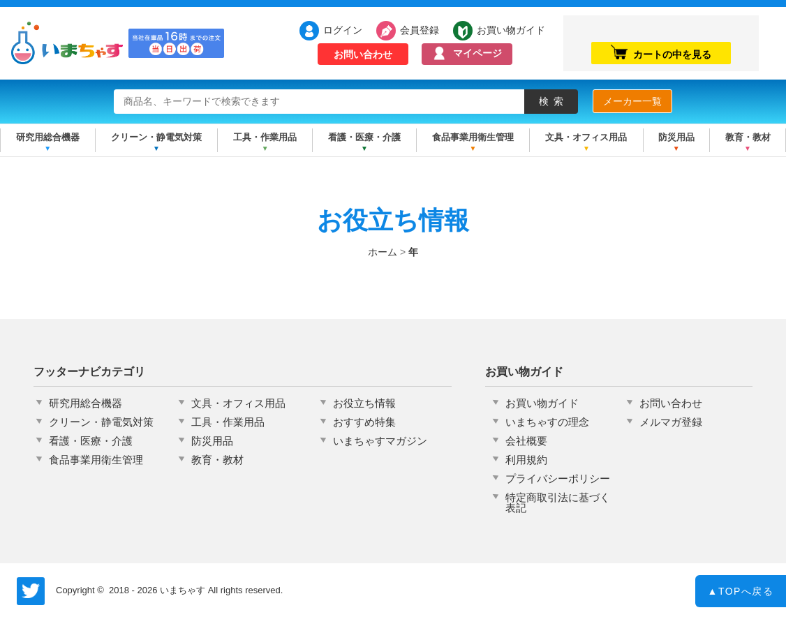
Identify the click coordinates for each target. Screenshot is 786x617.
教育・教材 (748, 137)
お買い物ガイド (504, 30)
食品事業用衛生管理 (473, 137)
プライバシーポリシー (557, 478)
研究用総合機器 (48, 137)
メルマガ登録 (670, 422)
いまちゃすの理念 (547, 422)
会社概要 (526, 441)
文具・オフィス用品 (586, 137)
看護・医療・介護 (364, 137)
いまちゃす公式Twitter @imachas (31, 591)
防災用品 (676, 137)
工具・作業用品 (265, 137)
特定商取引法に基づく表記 (557, 502)
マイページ (477, 53)
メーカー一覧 (632, 101)
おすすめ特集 (364, 422)
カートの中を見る (661, 52)
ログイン (342, 30)
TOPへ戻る (741, 594)
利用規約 (526, 460)
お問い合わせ (363, 54)
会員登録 (419, 30)
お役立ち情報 (364, 403)
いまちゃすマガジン (380, 441)
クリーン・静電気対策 (156, 137)
